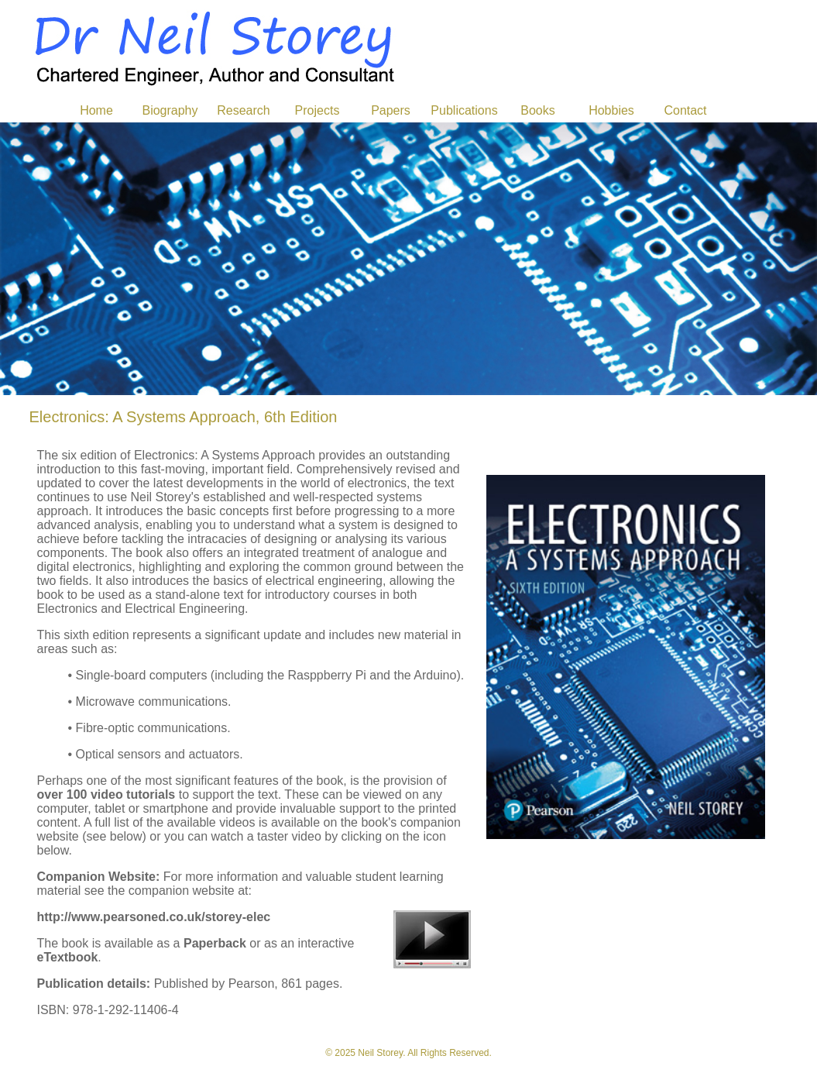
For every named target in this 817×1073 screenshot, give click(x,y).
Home (96, 110)
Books (537, 110)
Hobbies (611, 110)
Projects (317, 110)
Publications (464, 110)
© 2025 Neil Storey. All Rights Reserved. (408, 1052)
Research (243, 110)
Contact (685, 110)
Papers (390, 110)
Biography (169, 110)
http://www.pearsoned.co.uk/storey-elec (154, 916)
